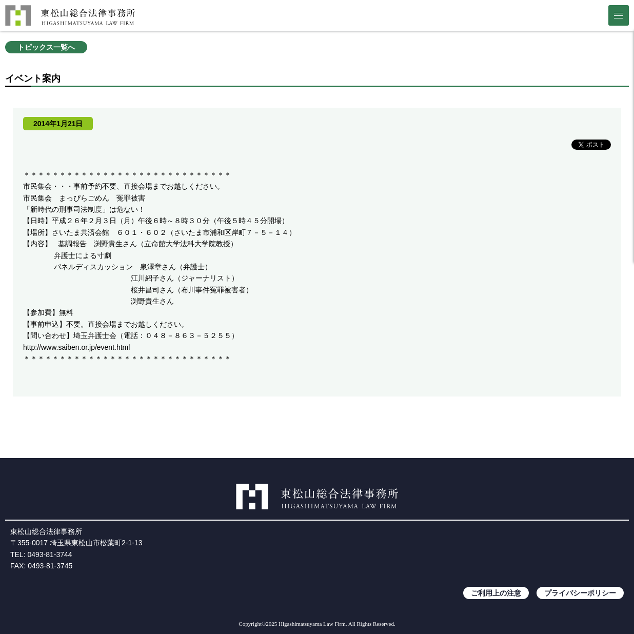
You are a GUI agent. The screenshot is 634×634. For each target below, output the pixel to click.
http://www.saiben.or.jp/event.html (76, 347)
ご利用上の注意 (496, 593)
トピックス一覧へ (46, 47)
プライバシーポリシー (580, 593)
